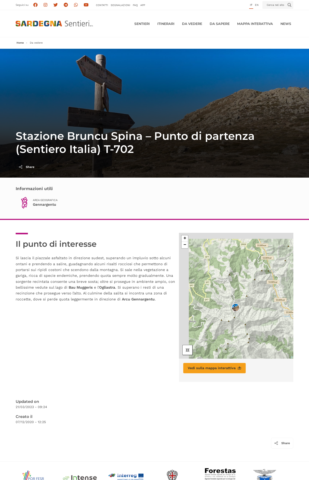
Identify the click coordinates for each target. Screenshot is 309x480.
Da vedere (192, 24)
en (257, 4)
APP (142, 5)
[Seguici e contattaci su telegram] (65, 5)
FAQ (135, 5)
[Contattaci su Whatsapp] (76, 5)
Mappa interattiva (255, 24)
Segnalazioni (120, 5)
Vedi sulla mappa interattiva (214, 368)
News (285, 24)
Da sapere (220, 24)
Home (20, 42)
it (251, 4)
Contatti (102, 5)
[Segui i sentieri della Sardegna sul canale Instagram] (45, 5)
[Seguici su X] (55, 5)
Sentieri (142, 24)
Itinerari (165, 24)
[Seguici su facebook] (35, 5)
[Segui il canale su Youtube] (86, 5)
